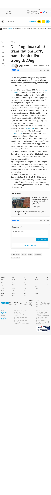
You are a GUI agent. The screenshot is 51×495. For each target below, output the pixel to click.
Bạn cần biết (27, 12)
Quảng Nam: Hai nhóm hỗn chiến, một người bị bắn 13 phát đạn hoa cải (30, 213)
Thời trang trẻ (36, 288)
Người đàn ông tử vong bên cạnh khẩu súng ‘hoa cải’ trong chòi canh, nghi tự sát (40, 201)
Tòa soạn (25, 303)
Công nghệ (36, 278)
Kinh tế (19, 28)
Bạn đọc (47, 278)
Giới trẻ (34, 28)
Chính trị (5, 28)
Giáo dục (39, 28)
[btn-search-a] (8, 21)
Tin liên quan (16, 193)
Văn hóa (49, 28)
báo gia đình (29, 128)
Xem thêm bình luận (30, 245)
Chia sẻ (14, 70)
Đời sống (24, 28)
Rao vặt (47, 284)
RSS (21, 303)
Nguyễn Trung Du (24, 65)
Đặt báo (10, 303)
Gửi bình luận (42, 240)
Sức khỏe (29, 28)
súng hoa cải (37, 254)
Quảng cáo (16, 303)
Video (36, 293)
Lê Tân (20, 66)
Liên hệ (35, 12)
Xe (35, 283)
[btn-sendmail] (48, 70)
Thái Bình (24, 254)
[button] (3, 43)
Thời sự (10, 28)
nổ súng (30, 254)
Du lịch (44, 28)
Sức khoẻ (13, 284)
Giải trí (24, 289)
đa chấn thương (16, 133)
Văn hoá (24, 284)
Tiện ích (31, 12)
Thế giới (14, 28)
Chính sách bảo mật (31, 303)
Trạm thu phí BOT (15, 257)
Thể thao (24, 294)
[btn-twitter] (44, 70)
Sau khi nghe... (36, 207)
